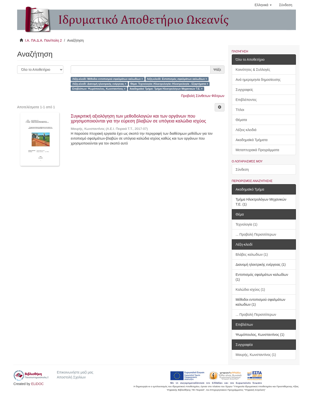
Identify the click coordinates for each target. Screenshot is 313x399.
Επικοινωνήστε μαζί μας (75, 372)
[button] (263, 5)
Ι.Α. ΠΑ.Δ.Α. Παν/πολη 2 (43, 40)
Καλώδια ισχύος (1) (250, 289)
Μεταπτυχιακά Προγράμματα (257, 150)
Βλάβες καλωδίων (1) (252, 254)
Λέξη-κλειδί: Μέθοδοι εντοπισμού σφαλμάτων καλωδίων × (107, 78)
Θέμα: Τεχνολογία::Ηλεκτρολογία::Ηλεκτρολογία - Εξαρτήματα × (169, 83)
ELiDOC (37, 384)
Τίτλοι (240, 110)
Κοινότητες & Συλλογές (253, 70)
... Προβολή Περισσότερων (256, 234)
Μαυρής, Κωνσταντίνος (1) (256, 355)
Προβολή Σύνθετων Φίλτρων (202, 96)
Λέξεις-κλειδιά (246, 130)
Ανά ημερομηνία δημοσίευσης (258, 80)
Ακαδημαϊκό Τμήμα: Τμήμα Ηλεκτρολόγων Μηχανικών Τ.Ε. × (166, 88)
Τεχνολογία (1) (246, 224)
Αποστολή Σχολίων (71, 377)
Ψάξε (217, 70)
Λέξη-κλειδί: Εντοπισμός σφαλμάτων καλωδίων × (177, 78)
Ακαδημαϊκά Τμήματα (252, 140)
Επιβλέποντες (246, 100)
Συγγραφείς (244, 90)
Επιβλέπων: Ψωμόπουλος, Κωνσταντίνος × (99, 88)
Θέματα (241, 120)
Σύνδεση (242, 169)
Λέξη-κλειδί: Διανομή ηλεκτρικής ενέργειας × (99, 83)
